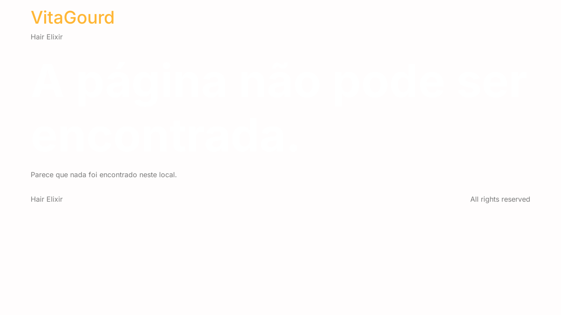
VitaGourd (73, 17)
